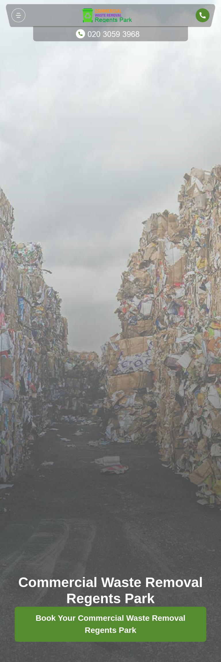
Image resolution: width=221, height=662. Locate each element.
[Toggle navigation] (18, 15)
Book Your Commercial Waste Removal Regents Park (111, 624)
